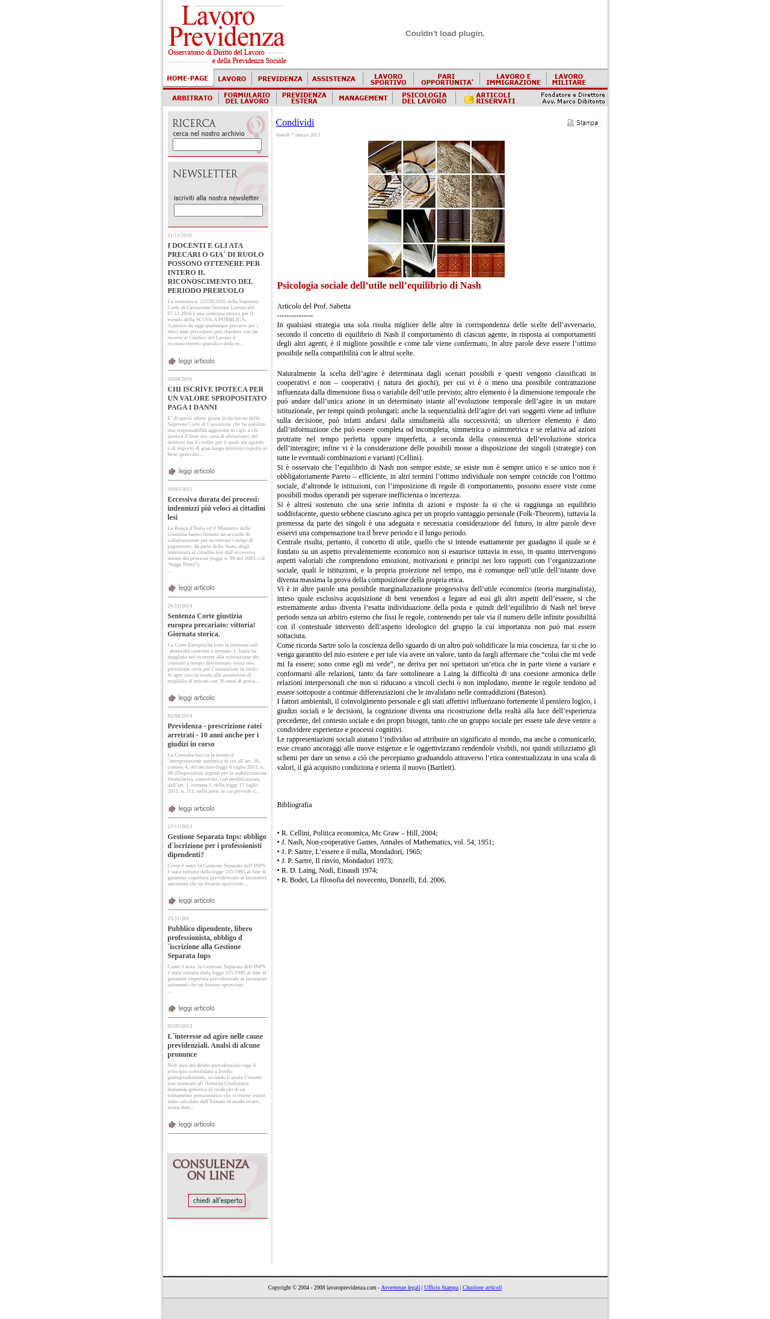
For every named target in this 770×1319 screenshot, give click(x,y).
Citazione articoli (482, 1288)
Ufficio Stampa (441, 1288)
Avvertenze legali (400, 1288)
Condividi (295, 122)
